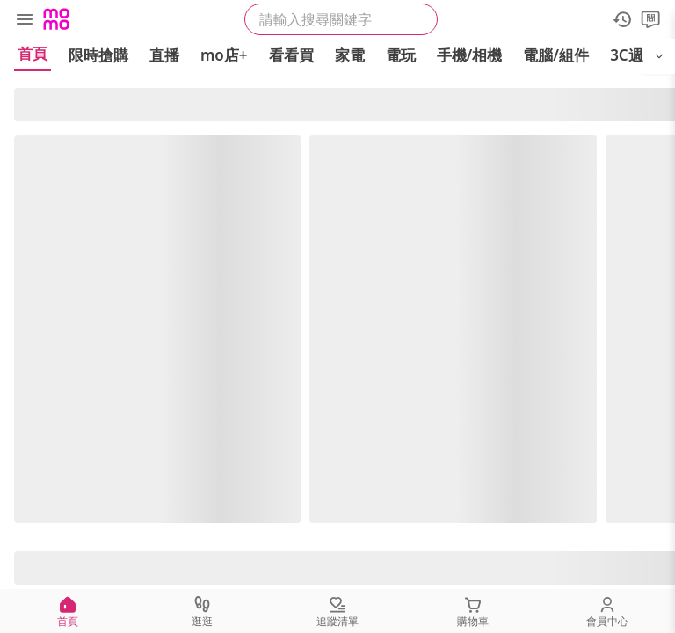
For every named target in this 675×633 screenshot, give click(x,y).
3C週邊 (634, 55)
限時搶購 (98, 55)
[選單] (24, 19)
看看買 (291, 55)
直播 (164, 55)
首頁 (32, 53)
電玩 (401, 55)
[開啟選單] (659, 56)
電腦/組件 (556, 55)
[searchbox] (341, 19)
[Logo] (56, 19)
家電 (350, 55)
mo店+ (224, 55)
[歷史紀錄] (622, 19)
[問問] (650, 19)
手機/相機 (470, 55)
